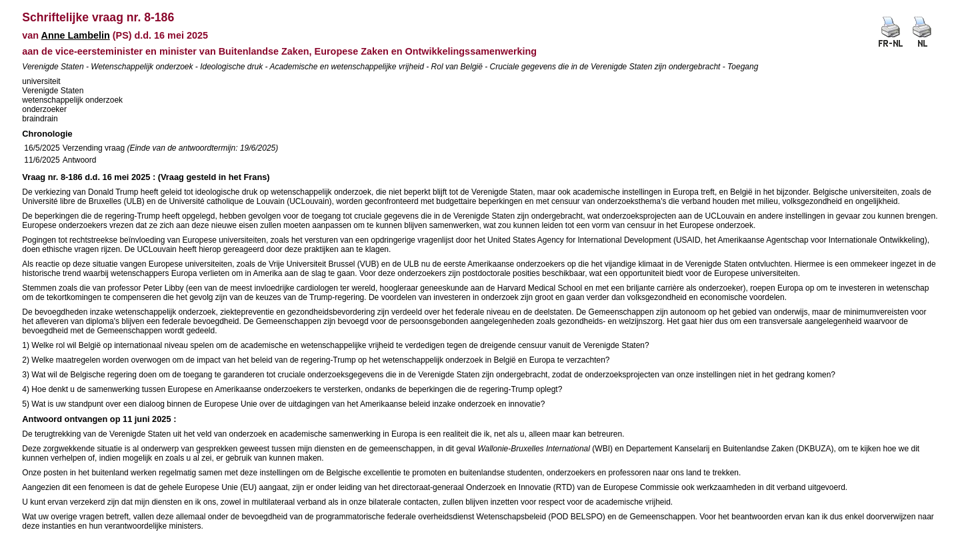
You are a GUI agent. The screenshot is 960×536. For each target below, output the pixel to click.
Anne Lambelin (75, 35)
